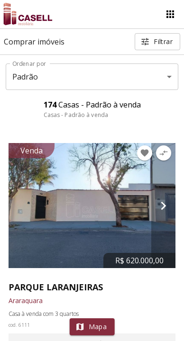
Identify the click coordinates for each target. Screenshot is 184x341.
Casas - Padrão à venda (76, 115)
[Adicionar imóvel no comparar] (163, 153)
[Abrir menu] (170, 14)
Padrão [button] (25, 77)
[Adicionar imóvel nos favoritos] (144, 153)
